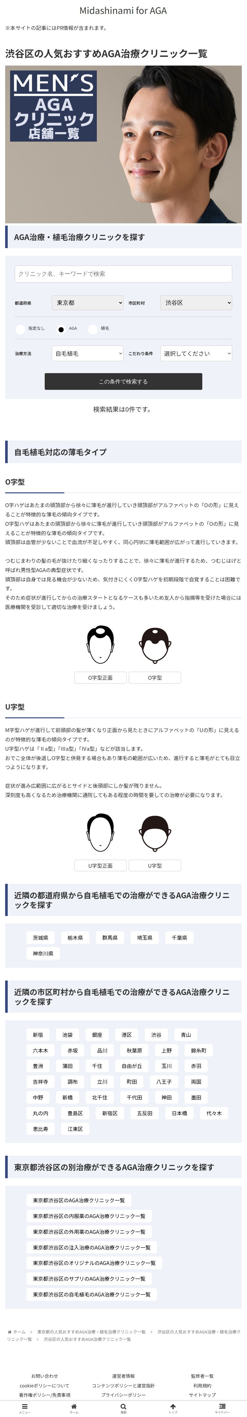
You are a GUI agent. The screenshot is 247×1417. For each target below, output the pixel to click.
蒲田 (67, 1067)
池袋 (67, 1036)
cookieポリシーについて (44, 1387)
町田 (132, 1083)
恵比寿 (40, 1130)
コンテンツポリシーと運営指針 (123, 1387)
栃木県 (75, 939)
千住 (97, 1067)
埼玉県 (144, 939)
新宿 (38, 1036)
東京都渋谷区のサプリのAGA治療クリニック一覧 (89, 1280)
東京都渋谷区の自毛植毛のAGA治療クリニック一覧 (92, 1296)
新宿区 (110, 1114)
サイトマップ (202, 1396)
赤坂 (73, 1052)
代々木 (214, 1114)
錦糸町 (198, 1052)
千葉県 (179, 939)
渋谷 (156, 1036)
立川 (102, 1083)
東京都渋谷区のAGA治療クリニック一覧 (79, 1202)
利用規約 (202, 1387)
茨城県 (40, 939)
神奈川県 (43, 955)
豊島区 (75, 1114)
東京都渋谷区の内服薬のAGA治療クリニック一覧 (89, 1217)
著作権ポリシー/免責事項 (44, 1396)
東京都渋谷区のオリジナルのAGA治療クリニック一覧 (94, 1264)
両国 (196, 1083)
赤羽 (196, 1067)
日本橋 (179, 1114)
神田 (166, 1099)
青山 (186, 1036)
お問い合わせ (44, 1378)
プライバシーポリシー (123, 1396)
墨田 (196, 1099)
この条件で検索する (123, 382)
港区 (127, 1036)
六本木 (40, 1052)
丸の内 (40, 1114)
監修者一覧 (202, 1378)
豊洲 (38, 1067)
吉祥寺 (40, 1083)
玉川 (166, 1067)
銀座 (97, 1036)
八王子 (164, 1083)
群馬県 (110, 939)
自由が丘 (132, 1067)
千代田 (134, 1099)
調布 (73, 1083)
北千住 (99, 1099)
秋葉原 (134, 1052)
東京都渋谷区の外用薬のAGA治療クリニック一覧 (89, 1233)
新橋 (67, 1099)
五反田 (144, 1114)
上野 (166, 1052)
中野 (38, 1099)
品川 (102, 1052)
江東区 (75, 1130)
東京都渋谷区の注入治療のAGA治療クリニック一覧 (92, 1249)
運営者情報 (123, 1378)
